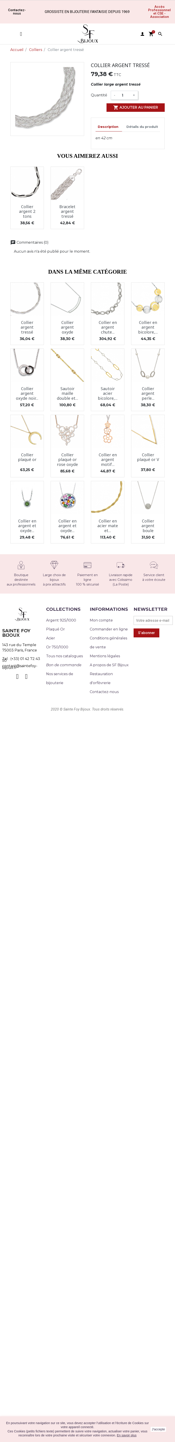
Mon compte (101, 620)
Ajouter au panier (135, 107)
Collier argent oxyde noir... (27, 393)
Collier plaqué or (27, 457)
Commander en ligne (109, 629)
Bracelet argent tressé (67, 211)
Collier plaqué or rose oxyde (67, 459)
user (142, 34)
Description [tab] (108, 127)
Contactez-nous (104, 692)
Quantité (99, 95)
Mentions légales (105, 656)
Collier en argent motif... (108, 459)
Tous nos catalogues (64, 656)
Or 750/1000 (57, 647)
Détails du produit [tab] (142, 127)
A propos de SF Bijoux (109, 665)
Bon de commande (63, 665)
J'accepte (158, 1429)
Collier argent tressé (27, 327)
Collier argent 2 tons (27, 211)
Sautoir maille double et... (67, 393)
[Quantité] (124, 95)
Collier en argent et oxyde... (27, 525)
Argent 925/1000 (61, 620)
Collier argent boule (147, 525)
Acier (50, 638)
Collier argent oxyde (67, 327)
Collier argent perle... (147, 393)
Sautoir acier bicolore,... (107, 393)
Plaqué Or (55, 629)
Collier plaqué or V (148, 457)
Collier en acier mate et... (107, 525)
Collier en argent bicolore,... (148, 327)
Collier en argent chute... (108, 327)
